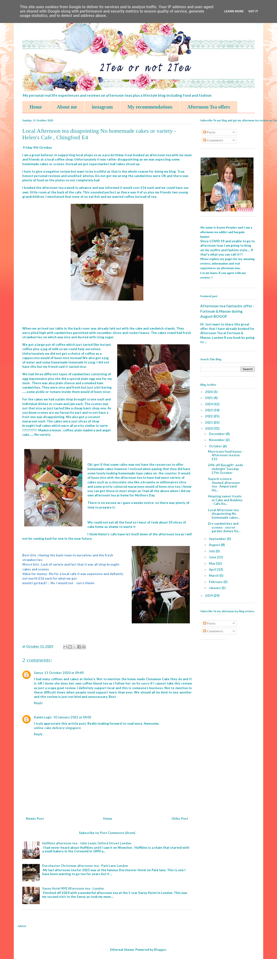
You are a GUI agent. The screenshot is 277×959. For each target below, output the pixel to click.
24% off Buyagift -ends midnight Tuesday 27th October (225, 468)
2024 (209, 404)
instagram (102, 107)
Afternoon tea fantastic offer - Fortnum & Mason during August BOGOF (227, 311)
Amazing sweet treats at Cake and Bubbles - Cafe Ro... (225, 500)
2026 (209, 392)
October (216, 446)
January (215, 588)
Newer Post (35, 818)
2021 (209, 422)
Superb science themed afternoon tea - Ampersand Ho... (224, 484)
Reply (38, 703)
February (216, 582)
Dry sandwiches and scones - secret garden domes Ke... (224, 527)
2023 (209, 410)
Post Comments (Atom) (117, 833)
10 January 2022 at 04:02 (72, 717)
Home (36, 107)
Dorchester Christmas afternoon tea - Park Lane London (85, 866)
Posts (209, 132)
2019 (209, 596)
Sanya (38, 673)
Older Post (179, 818)
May (212, 563)
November (217, 440)
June (213, 557)
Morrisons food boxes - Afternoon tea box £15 (226, 455)
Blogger (160, 950)
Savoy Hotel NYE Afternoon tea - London (73, 888)
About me (67, 107)
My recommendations (150, 107)
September (218, 539)
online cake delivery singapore (57, 728)
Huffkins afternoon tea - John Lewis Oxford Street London (86, 843)
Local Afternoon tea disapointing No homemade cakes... (224, 513)
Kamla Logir (43, 717)
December (217, 434)
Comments (213, 140)
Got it (253, 11)
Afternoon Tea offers (208, 107)
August (215, 545)
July (212, 551)
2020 (209, 428)
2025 (209, 398)
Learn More (234, 11)
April (213, 569)
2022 (209, 416)
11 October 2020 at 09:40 (64, 673)
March (214, 575)
